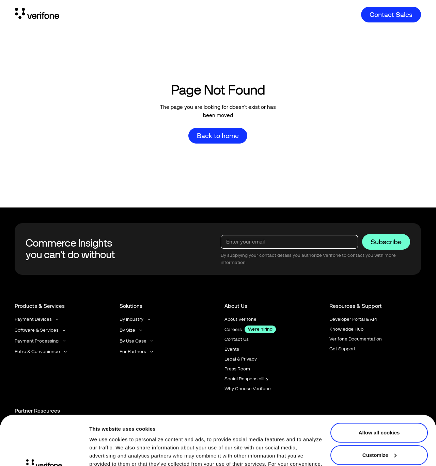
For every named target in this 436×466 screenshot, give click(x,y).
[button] (37, 319)
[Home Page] (37, 14)
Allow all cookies (379, 386)
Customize (379, 408)
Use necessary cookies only (379, 431)
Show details (105, 452)
